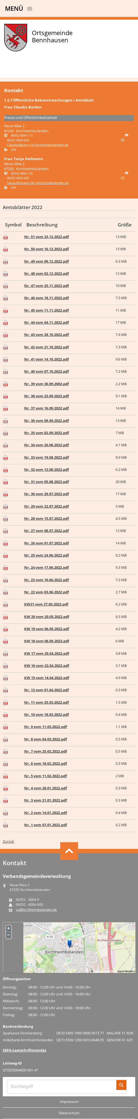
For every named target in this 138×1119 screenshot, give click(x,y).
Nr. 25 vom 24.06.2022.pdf (46, 555)
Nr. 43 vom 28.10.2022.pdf (46, 334)
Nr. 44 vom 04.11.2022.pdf (46, 322)
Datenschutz (69, 1112)
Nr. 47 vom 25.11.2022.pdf (46, 285)
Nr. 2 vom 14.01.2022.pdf (45, 812)
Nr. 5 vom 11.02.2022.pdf (45, 775)
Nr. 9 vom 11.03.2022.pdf (45, 726)
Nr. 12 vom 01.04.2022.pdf (46, 689)
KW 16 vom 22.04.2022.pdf (46, 665)
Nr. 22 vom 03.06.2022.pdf (46, 592)
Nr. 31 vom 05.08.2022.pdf (46, 481)
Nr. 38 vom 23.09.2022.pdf (46, 395)
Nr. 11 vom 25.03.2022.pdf (46, 702)
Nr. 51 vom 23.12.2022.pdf (46, 236)
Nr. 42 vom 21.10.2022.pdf (46, 347)
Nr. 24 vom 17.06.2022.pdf (46, 567)
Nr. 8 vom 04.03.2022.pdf (45, 739)
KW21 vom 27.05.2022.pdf (46, 604)
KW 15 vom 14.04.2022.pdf (46, 677)
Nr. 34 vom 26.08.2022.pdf (46, 444)
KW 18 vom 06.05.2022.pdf (46, 640)
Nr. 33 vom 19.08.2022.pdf (46, 457)
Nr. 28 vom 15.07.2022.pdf (46, 518)
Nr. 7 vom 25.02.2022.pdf (45, 751)
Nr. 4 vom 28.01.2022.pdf (45, 788)
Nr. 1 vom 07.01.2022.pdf (45, 824)
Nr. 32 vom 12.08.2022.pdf (46, 469)
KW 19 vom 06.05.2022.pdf (46, 628)
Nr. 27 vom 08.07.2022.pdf (46, 530)
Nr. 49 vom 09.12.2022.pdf (46, 261)
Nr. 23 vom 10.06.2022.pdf (46, 579)
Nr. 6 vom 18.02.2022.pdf (45, 763)
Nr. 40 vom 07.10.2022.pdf (46, 371)
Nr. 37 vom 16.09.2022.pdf (46, 408)
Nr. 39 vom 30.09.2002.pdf (46, 383)
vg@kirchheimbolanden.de (36, 909)
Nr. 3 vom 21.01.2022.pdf (45, 800)
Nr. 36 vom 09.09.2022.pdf (46, 420)
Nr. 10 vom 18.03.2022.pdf (46, 714)
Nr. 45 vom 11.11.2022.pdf (46, 310)
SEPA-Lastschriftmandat (24, 1050)
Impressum (69, 1101)
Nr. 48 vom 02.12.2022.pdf (46, 273)
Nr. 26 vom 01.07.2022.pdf (46, 543)
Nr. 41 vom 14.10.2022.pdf (46, 359)
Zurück (8, 841)
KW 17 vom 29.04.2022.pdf (46, 653)
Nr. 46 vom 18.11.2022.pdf (46, 297)
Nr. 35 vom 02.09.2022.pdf (46, 432)
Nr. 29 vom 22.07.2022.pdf (46, 506)
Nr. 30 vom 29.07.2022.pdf (46, 493)
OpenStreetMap (105, 971)
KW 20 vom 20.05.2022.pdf (46, 616)
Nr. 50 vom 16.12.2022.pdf (46, 248)
